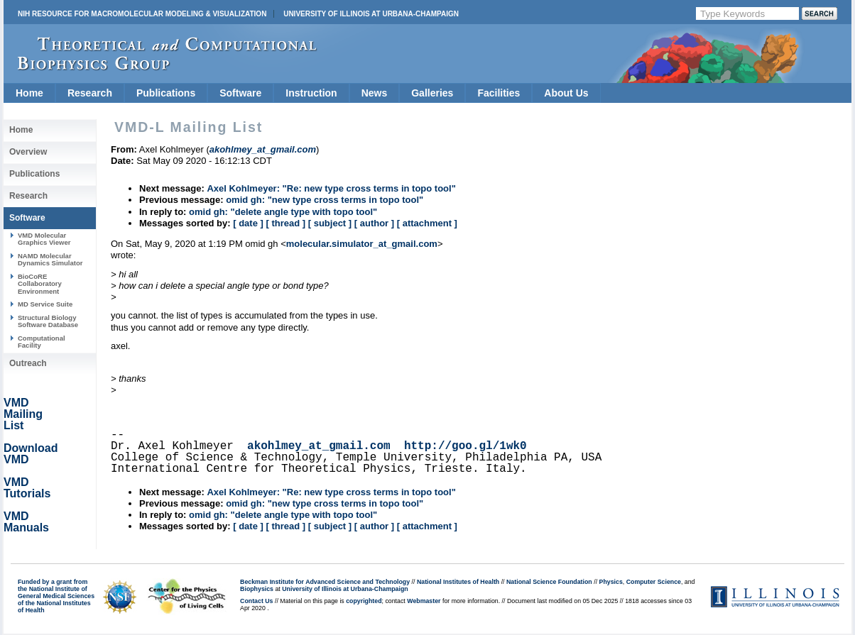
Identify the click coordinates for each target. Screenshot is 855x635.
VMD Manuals (26, 522)
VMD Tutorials (27, 487)
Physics (611, 581)
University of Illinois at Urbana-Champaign (371, 14)
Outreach (28, 363)
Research (89, 93)
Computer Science (653, 581)
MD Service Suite (45, 304)
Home (29, 93)
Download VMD (31, 453)
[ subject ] (330, 223)
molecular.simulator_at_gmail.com (361, 243)
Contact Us (256, 600)
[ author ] (374, 223)
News (374, 93)
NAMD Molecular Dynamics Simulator (50, 259)
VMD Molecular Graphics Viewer (44, 238)
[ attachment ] (427, 223)
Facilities (498, 93)
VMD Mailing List (23, 414)
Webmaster (423, 600)
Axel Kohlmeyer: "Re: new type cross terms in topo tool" (331, 188)
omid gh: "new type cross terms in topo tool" (324, 199)
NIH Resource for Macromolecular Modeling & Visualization (142, 14)
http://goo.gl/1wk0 (465, 446)
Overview (28, 152)
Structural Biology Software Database (48, 321)
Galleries (432, 93)
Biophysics (256, 588)
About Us (566, 93)
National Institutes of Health (458, 581)
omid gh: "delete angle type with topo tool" (283, 211)
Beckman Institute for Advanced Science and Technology (325, 581)
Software (240, 93)
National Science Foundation (549, 581)
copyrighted (363, 600)
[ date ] (248, 223)
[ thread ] (285, 223)
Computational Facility (41, 341)
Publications (165, 93)
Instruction (311, 93)
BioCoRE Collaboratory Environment (40, 283)
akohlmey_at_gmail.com (319, 446)
